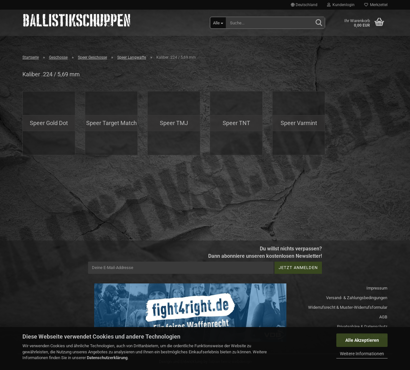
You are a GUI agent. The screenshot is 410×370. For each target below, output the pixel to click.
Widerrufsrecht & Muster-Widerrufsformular (347, 307)
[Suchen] (319, 23)
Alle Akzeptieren (362, 340)
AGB (383, 317)
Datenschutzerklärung (107, 357)
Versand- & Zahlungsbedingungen (356, 297)
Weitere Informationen (362, 353)
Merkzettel (376, 5)
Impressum (376, 288)
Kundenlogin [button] (341, 5)
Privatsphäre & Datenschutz (362, 326)
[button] (304, 5)
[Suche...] (218, 23)
